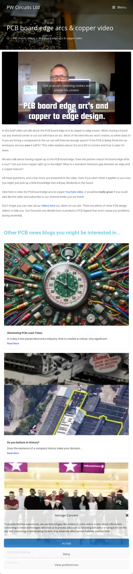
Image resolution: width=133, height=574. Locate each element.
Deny (66, 554)
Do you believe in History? (23, 442)
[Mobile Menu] (119, 7)
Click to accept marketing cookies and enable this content (66, 88)
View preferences (66, 565)
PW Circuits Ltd (23, 7)
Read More (13, 343)
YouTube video (74, 191)
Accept (66, 543)
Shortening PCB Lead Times (24, 332)
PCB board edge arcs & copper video (60, 38)
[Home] (8, 38)
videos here (48, 205)
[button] (127, 515)
